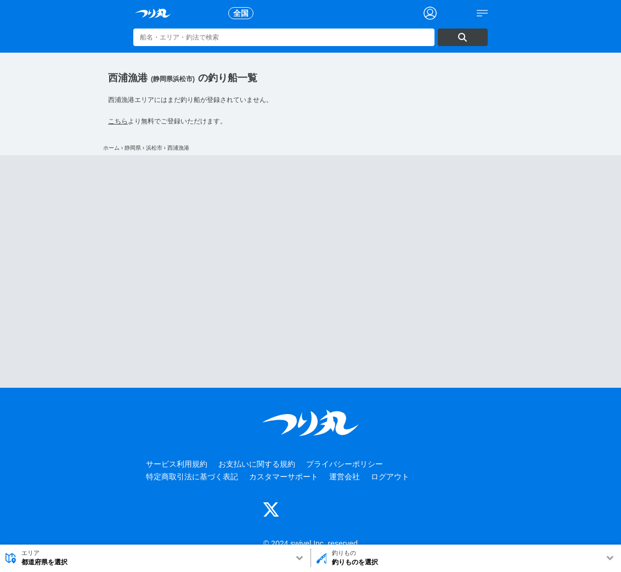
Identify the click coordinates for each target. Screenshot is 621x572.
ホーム (111, 148)
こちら (118, 121)
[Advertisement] (310, 271)
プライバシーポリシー (344, 464)
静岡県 (133, 148)
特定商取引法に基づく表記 (192, 476)
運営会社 (344, 476)
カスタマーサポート (283, 476)
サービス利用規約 (176, 464)
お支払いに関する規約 (256, 464)
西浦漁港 (178, 148)
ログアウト (390, 476)
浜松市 (154, 148)
